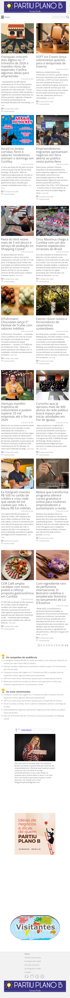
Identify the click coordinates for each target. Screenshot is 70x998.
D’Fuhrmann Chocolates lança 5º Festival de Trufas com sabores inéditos (16, 323)
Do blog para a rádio (33, 968)
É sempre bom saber (10, 109)
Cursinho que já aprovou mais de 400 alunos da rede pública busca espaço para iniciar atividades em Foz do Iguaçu (52, 411)
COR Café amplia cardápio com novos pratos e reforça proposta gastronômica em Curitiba (17, 590)
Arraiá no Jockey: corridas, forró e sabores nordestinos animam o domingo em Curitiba (17, 155)
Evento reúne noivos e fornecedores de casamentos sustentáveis (51, 323)
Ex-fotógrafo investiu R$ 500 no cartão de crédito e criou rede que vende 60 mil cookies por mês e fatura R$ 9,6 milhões (16, 500)
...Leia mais (50, 98)
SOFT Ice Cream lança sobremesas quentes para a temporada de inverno (51, 61)
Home (27, 954)
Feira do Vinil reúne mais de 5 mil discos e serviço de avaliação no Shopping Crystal (17, 244)
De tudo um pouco (32, 965)
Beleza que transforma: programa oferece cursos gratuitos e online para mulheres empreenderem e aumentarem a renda (52, 500)
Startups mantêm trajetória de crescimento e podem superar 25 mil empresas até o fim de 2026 (16, 411)
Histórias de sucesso (9, 541)
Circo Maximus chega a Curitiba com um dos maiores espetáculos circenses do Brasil (52, 244)
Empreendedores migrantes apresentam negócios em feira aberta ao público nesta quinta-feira (52, 155)
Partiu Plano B (26, 730)
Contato (28, 972)
